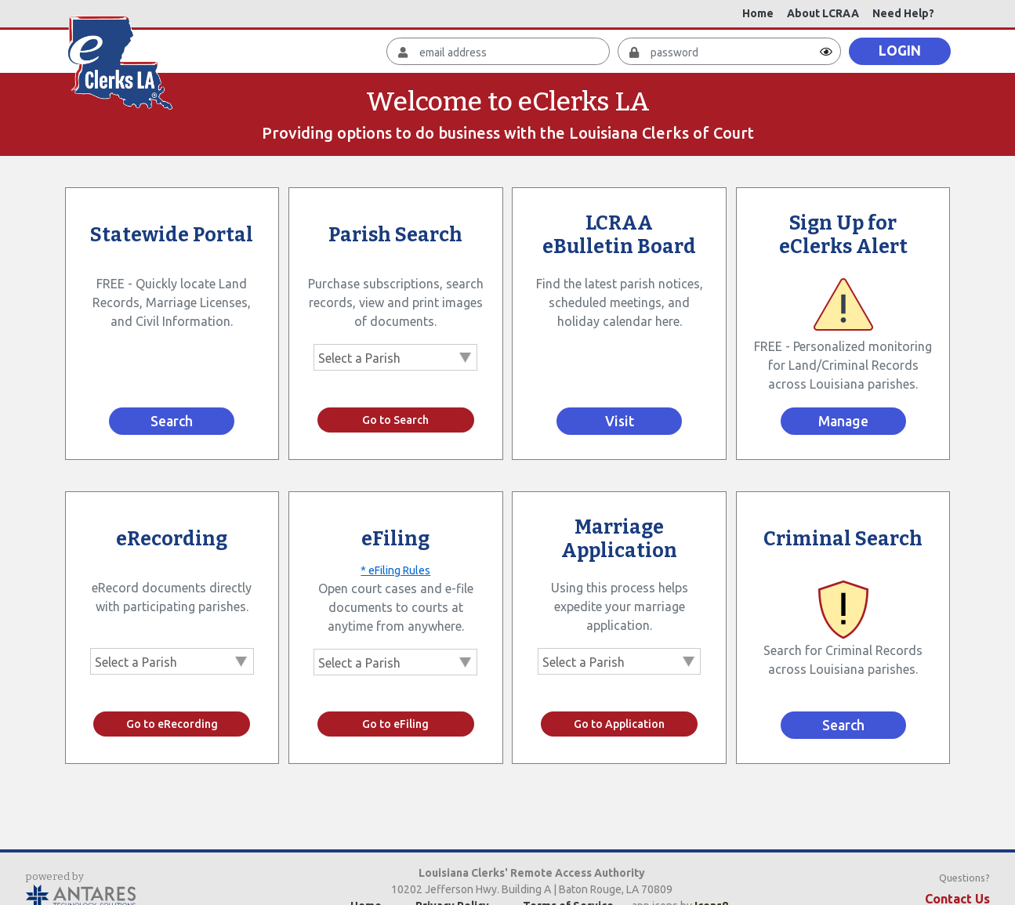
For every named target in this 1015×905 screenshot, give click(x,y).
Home (758, 13)
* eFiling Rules (395, 570)
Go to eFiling (395, 724)
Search (171, 421)
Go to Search (395, 420)
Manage (843, 421)
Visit (619, 421)
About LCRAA (823, 13)
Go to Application (619, 724)
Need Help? (903, 13)
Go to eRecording (172, 724)
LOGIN (900, 50)
